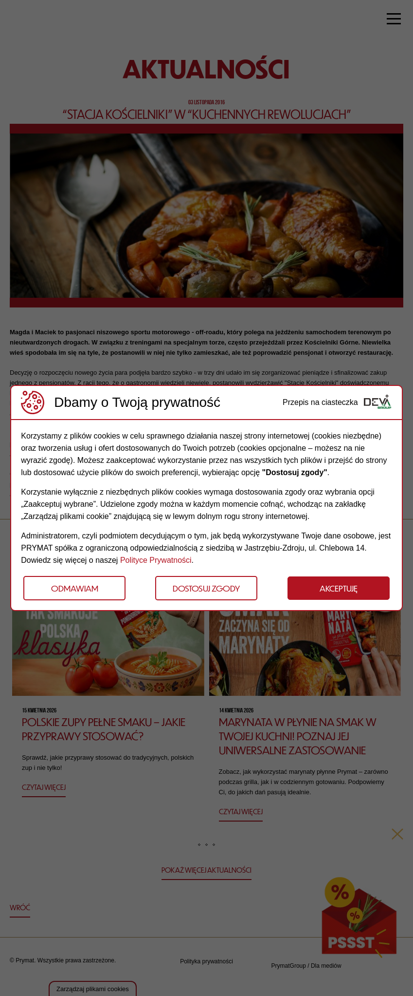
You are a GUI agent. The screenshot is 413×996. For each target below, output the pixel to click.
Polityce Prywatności (156, 560)
